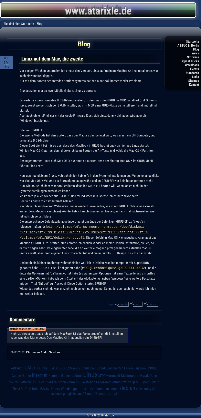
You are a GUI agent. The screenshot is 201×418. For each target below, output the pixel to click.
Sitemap (193, 81)
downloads (192, 65)
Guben (16, 375)
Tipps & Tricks (189, 61)
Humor (26, 375)
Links (195, 77)
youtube (104, 393)
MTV (101, 375)
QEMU (136, 381)
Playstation (87, 381)
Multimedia (130, 374)
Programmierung (108, 381)
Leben (76, 374)
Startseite (192, 41)
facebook (55, 393)
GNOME (152, 367)
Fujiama (140, 367)
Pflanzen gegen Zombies (62, 381)
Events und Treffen (110, 367)
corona (114, 388)
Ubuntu (55, 388)
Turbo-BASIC (40, 388)
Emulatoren (89, 367)
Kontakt (194, 85)
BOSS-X (42, 367)
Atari (32, 367)
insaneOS (79, 393)
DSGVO (60, 367)
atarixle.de (86, 388)
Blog (196, 49)
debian (153, 303)
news (195, 53)
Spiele (154, 381)
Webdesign (69, 388)
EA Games (73, 367)
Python (126, 381)
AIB (13, 367)
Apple (124, 303)
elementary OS (146, 388)
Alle (116, 393)
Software (193, 57)
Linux (138, 303)
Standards (192, 73)
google (67, 393)
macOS (92, 393)
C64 (51, 367)
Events (194, 69)
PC (35, 381)
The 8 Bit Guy (21, 388)
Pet (41, 381)
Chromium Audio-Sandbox (43, 351)
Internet (40, 374)
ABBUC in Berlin (188, 45)
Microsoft (113, 375)
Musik (144, 375)
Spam (145, 381)
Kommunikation (59, 375)
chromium (102, 388)
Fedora (129, 367)
